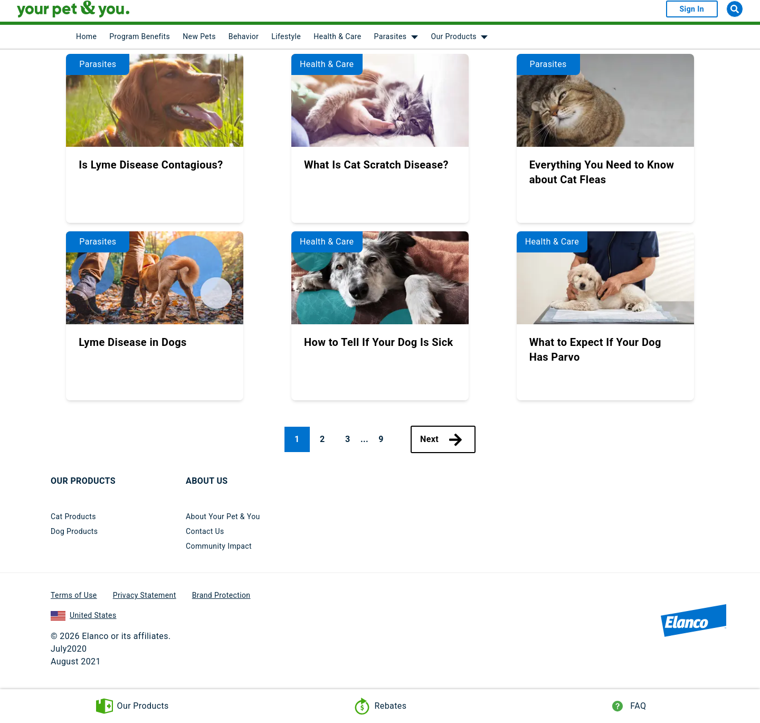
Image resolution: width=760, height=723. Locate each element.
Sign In (692, 15)
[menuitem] (86, 42)
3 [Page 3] (347, 444)
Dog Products (74, 544)
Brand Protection (221, 608)
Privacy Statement (144, 608)
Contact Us (205, 544)
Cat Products (73, 529)
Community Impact (219, 559)
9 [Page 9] (381, 444)
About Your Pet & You (223, 529)
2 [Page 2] (322, 444)
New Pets (199, 42)
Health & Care (337, 42)
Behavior (244, 42)
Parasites (390, 42)
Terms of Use (74, 608)
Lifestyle (286, 42)
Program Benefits (139, 42)
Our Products (454, 42)
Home (86, 42)
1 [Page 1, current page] (297, 444)
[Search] (734, 14)
